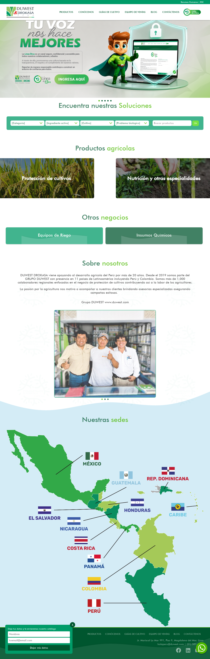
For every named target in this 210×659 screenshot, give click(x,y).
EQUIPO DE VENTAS (135, 12)
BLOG (154, 12)
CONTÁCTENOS (170, 12)
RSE (201, 2)
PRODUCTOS (66, 12)
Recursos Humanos (189, 2)
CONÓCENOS (86, 12)
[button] (99, 100)
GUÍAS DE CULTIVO (109, 12)
